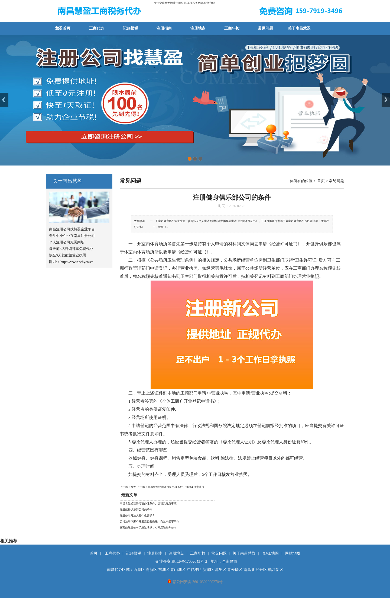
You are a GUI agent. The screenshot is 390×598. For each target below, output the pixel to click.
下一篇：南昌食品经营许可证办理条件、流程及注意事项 (170, 486)
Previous (4, 100)
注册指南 (164, 28)
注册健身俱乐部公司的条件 (136, 509)
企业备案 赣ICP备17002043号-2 (181, 561)
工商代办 (96, 28)
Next (386, 100)
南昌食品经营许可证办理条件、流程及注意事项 (148, 503)
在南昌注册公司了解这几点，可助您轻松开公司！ (149, 527)
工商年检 (231, 28)
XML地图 (271, 553)
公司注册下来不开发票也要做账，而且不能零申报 (149, 521)
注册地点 (198, 28)
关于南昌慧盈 (299, 28)
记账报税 (130, 28)
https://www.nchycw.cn (76, 262)
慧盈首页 (62, 28)
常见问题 (265, 28)
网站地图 (292, 553)
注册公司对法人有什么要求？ (137, 515)
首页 (321, 181)
